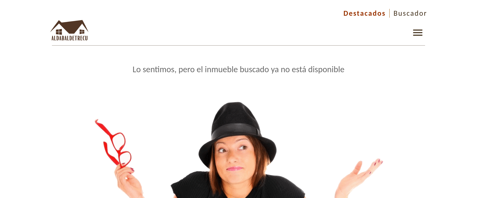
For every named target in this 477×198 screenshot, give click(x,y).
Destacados (364, 13)
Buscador (410, 13)
